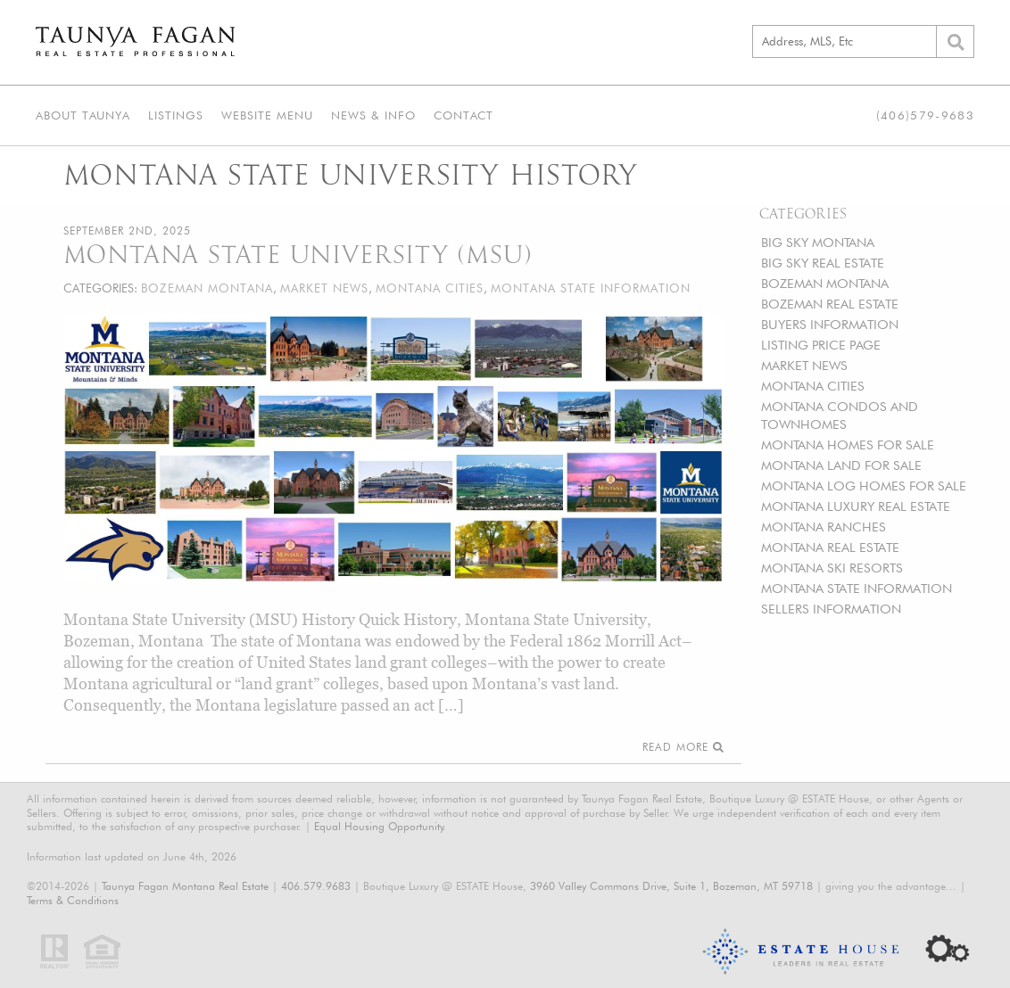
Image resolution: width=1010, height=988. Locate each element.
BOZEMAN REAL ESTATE (829, 303)
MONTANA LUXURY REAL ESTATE (855, 506)
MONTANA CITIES (813, 385)
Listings (175, 115)
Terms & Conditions (73, 900)
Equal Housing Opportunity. (380, 826)
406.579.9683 (316, 886)
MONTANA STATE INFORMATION (856, 588)
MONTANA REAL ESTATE (830, 547)
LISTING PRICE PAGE (821, 344)
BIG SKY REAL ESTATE (822, 262)
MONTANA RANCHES (823, 526)
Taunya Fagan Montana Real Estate (185, 886)
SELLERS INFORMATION (831, 608)
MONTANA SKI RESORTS (832, 567)
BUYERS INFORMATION (829, 324)
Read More (683, 746)
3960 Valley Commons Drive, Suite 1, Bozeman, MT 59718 (671, 886)
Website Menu (267, 115)
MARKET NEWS (804, 365)
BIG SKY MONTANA (817, 242)
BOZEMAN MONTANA (825, 283)
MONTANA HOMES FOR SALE (847, 444)
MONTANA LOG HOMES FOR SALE (863, 485)
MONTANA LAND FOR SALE (841, 465)
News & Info (373, 115)
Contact (463, 115)
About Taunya (83, 115)
